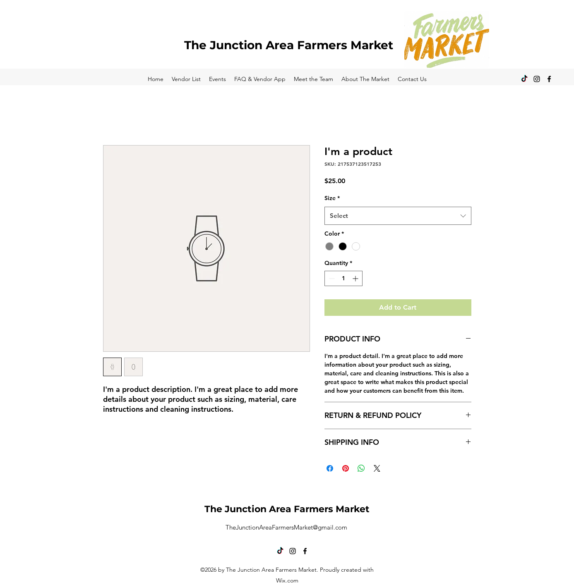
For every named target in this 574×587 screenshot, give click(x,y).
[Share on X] (377, 468)
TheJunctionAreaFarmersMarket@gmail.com (286, 527)
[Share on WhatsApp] (361, 468)
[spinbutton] (343, 278)
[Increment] (356, 278)
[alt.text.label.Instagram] (537, 79)
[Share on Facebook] (330, 468)
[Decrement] (331, 278)
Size (332, 198)
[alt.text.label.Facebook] (549, 79)
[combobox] (397, 216)
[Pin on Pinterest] (346, 468)
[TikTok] (524, 79)
